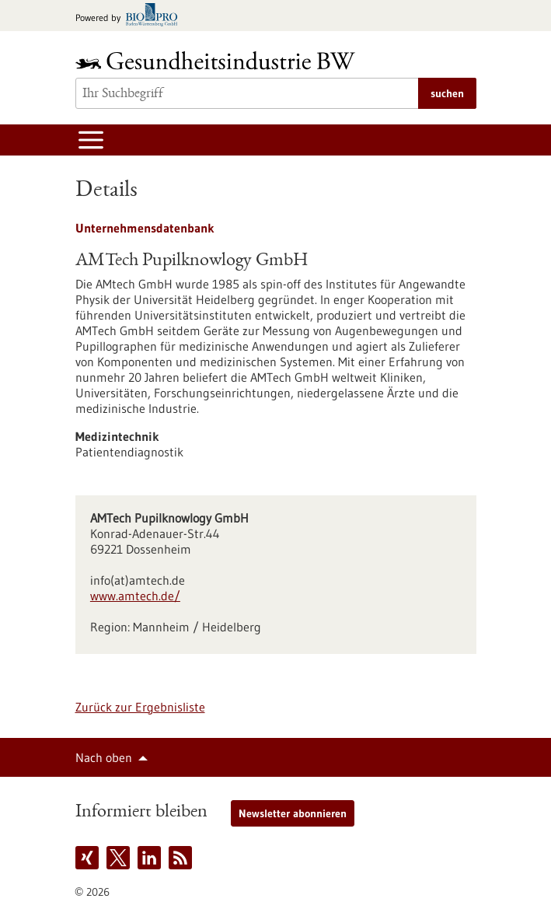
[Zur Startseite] (219, 60)
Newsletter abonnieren (293, 813)
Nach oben (103, 757)
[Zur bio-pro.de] (131, 16)
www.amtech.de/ (135, 595)
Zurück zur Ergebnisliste (140, 707)
